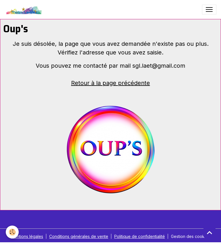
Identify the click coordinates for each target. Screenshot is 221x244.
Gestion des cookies (190, 236)
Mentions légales (27, 236)
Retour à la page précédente (110, 83)
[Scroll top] (209, 232)
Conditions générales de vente (78, 236)
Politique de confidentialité (139, 236)
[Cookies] (12, 232)
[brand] (24, 9)
